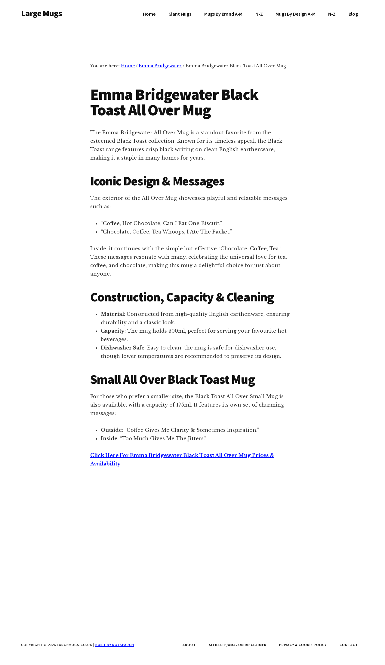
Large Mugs (41, 13)
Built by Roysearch (114, 644)
